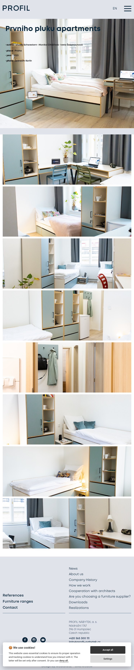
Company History (83, 580)
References (13, 595)
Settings (107, 658)
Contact (10, 607)
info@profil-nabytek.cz (85, 642)
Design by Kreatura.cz (57, 666)
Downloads (78, 602)
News (73, 568)
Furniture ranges (18, 601)
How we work (79, 585)
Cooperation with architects (92, 591)
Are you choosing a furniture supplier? (100, 596)
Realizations (79, 608)
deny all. (64, 660)
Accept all (108, 649)
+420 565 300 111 (79, 638)
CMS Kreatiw (83, 666)
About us (76, 574)
